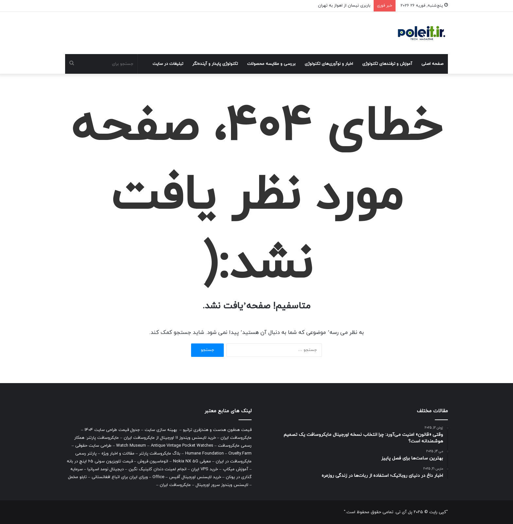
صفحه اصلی (432, 64)
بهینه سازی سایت (161, 430)
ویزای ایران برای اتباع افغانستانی (120, 477)
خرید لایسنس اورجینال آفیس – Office (186, 477)
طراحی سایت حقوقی (93, 446)
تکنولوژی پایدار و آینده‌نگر (215, 64)
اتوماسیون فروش (152, 461)
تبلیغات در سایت (167, 64)
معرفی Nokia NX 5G (192, 461)
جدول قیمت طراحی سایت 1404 (112, 430)
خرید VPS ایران (204, 469)
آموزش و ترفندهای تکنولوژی (387, 64)
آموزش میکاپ (235, 469)
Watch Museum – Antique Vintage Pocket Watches (164, 446)
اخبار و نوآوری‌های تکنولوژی (329, 64)
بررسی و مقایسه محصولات (271, 64)
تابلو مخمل (77, 477)
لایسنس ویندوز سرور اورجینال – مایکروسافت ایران (204, 485)
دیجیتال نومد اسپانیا (105, 469)
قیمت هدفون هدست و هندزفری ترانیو (217, 430)
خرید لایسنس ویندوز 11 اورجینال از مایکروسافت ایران (170, 438)
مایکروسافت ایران (236, 438)
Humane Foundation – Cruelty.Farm (218, 453)
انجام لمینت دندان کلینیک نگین (157, 469)
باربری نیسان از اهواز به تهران (344, 6)
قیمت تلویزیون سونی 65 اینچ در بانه (100, 461)
